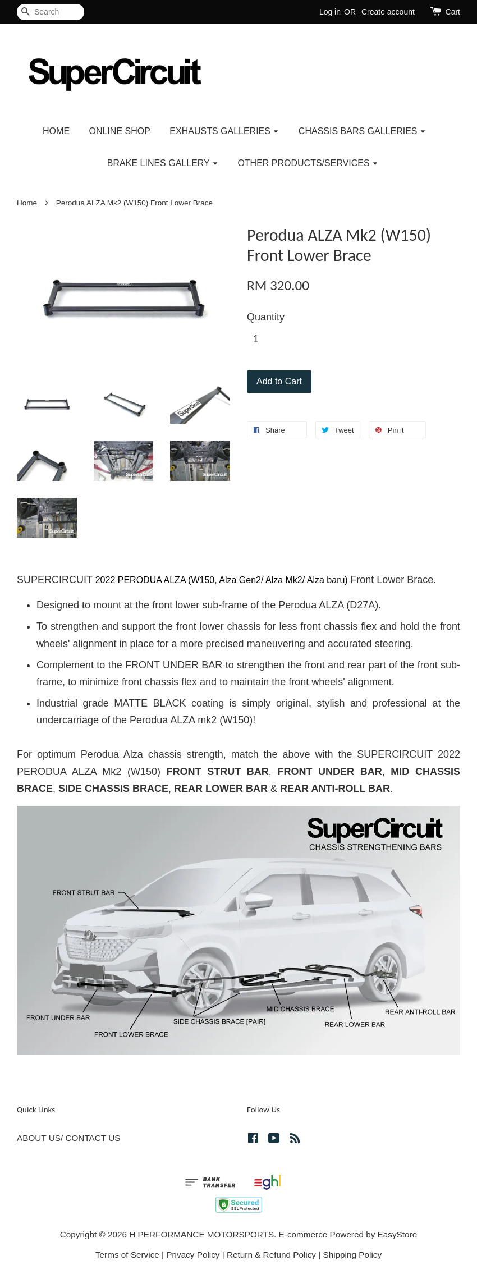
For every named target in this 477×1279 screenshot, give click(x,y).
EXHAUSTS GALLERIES (224, 131)
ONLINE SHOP (119, 131)
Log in (330, 11)
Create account (388, 11)
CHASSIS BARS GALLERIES (362, 131)
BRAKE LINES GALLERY (162, 163)
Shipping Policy (352, 1254)
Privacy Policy (192, 1254)
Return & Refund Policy (271, 1254)
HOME (56, 131)
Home (27, 203)
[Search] (50, 12)
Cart (453, 11)
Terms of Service (127, 1254)
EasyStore (398, 1234)
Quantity (266, 317)
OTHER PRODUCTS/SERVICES (307, 163)
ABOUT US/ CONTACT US (68, 1138)
